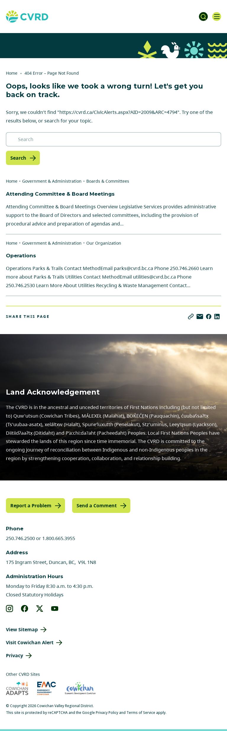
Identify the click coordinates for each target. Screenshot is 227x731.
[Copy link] (191, 316)
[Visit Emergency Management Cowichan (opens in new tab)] (46, 688)
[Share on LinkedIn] (217, 316)
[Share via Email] (200, 316)
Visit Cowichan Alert (29, 642)
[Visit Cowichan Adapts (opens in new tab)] (17, 688)
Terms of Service (141, 712)
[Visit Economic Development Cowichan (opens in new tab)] (80, 688)
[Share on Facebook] (209, 316)
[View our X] (39, 608)
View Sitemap (22, 629)
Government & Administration (52, 181)
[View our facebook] (24, 608)
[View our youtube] (55, 608)
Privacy (14, 655)
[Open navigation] (216, 16)
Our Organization (103, 243)
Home (11, 73)
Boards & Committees (107, 181)
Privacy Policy (107, 712)
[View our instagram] (9, 608)
